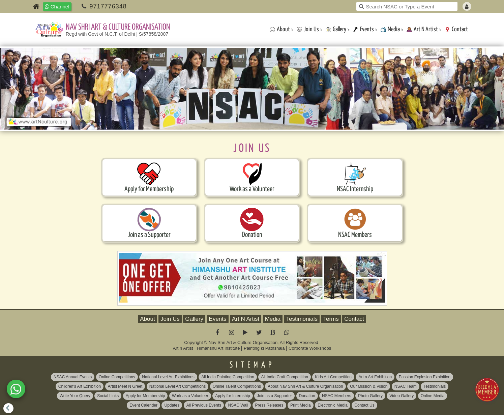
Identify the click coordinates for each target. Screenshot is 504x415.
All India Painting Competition (227, 377)
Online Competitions (117, 377)
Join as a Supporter (274, 395)
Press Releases (269, 405)
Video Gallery (401, 395)
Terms (330, 319)
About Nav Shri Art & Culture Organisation (305, 386)
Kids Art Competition (333, 377)
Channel (57, 6)
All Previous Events (203, 405)
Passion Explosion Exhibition (424, 377)
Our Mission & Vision (368, 386)
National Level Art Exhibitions (168, 377)
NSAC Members (336, 395)
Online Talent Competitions (237, 386)
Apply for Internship (232, 395)
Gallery (336, 29)
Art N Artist (422, 29)
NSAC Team (405, 386)
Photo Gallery (370, 395)
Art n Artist (183, 348)
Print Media (300, 405)
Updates (171, 405)
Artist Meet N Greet (125, 386)
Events (363, 29)
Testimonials (302, 319)
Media (390, 29)
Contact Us (364, 405)
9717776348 (108, 6)
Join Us (308, 29)
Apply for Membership (145, 395)
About (280, 29)
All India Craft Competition (284, 377)
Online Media (433, 395)
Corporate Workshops (310, 348)
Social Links (108, 395)
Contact (456, 29)
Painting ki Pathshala (264, 348)
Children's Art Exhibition (79, 386)
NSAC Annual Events (73, 377)
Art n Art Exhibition (375, 377)
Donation (307, 395)
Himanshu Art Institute (218, 348)
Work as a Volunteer (190, 395)
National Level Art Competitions (177, 386)
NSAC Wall (238, 405)
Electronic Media (333, 405)
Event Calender (143, 405)
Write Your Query (75, 395)
